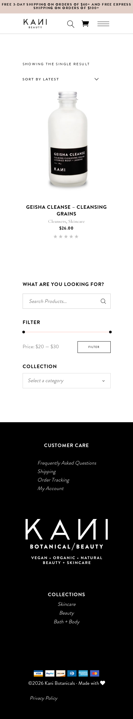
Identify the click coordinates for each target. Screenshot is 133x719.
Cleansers (57, 221)
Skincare (76, 221)
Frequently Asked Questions (66, 463)
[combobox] (59, 79)
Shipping (46, 471)
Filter (94, 347)
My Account (50, 488)
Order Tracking (53, 480)
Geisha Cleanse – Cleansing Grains (66, 210)
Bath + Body (66, 621)
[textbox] (67, 380)
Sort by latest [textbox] (41, 79)
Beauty (66, 613)
